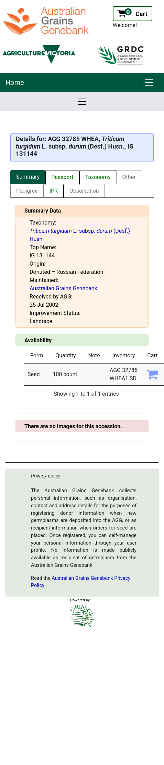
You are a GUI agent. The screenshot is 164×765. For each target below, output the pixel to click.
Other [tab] (128, 177)
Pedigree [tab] (27, 191)
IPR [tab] (54, 191)
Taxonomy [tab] (98, 177)
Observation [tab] (84, 191)
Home (15, 82)
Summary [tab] (28, 177)
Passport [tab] (62, 177)
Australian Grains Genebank (63, 288)
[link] (148, 82)
